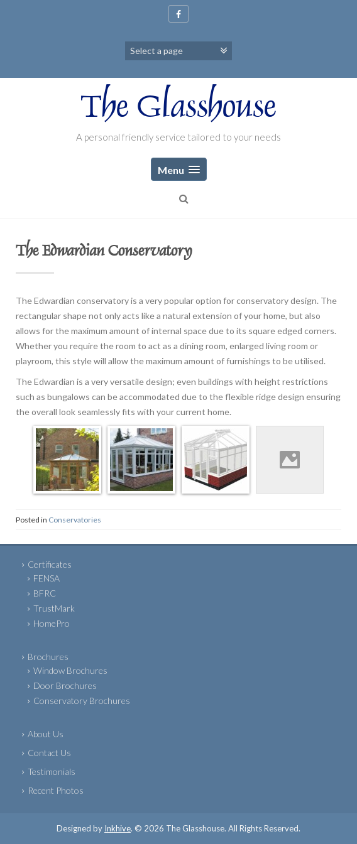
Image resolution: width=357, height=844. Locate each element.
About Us (45, 733)
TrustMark (54, 608)
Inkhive (117, 828)
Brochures (48, 656)
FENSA (46, 578)
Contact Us (49, 752)
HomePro (51, 623)
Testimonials (51, 771)
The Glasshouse (178, 109)
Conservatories (74, 519)
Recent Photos (56, 790)
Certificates (50, 564)
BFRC (44, 593)
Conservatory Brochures (81, 700)
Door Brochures (65, 685)
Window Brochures (70, 670)
